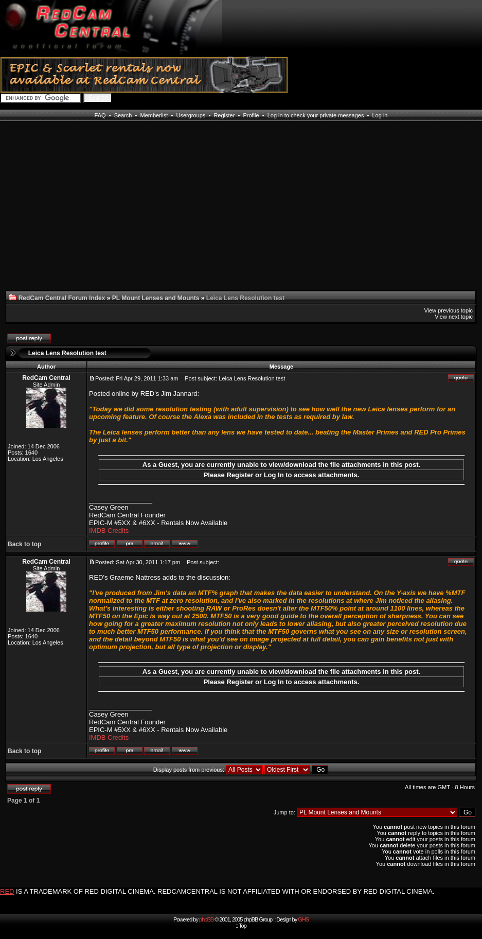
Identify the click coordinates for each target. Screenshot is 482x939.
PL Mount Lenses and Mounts (156, 298)
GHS (303, 919)
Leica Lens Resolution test (67, 353)
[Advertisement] (43, 212)
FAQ (100, 115)
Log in (379, 115)
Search (123, 115)
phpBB (206, 919)
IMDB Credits (109, 530)
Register (224, 115)
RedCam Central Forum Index (62, 298)
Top (242, 926)
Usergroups (190, 115)
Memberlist (154, 115)
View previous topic (448, 310)
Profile (251, 115)
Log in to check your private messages (315, 115)
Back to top (24, 544)
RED (7, 891)
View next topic (454, 317)
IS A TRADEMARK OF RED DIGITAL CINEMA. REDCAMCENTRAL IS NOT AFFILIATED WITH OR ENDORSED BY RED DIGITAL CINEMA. (225, 891)
